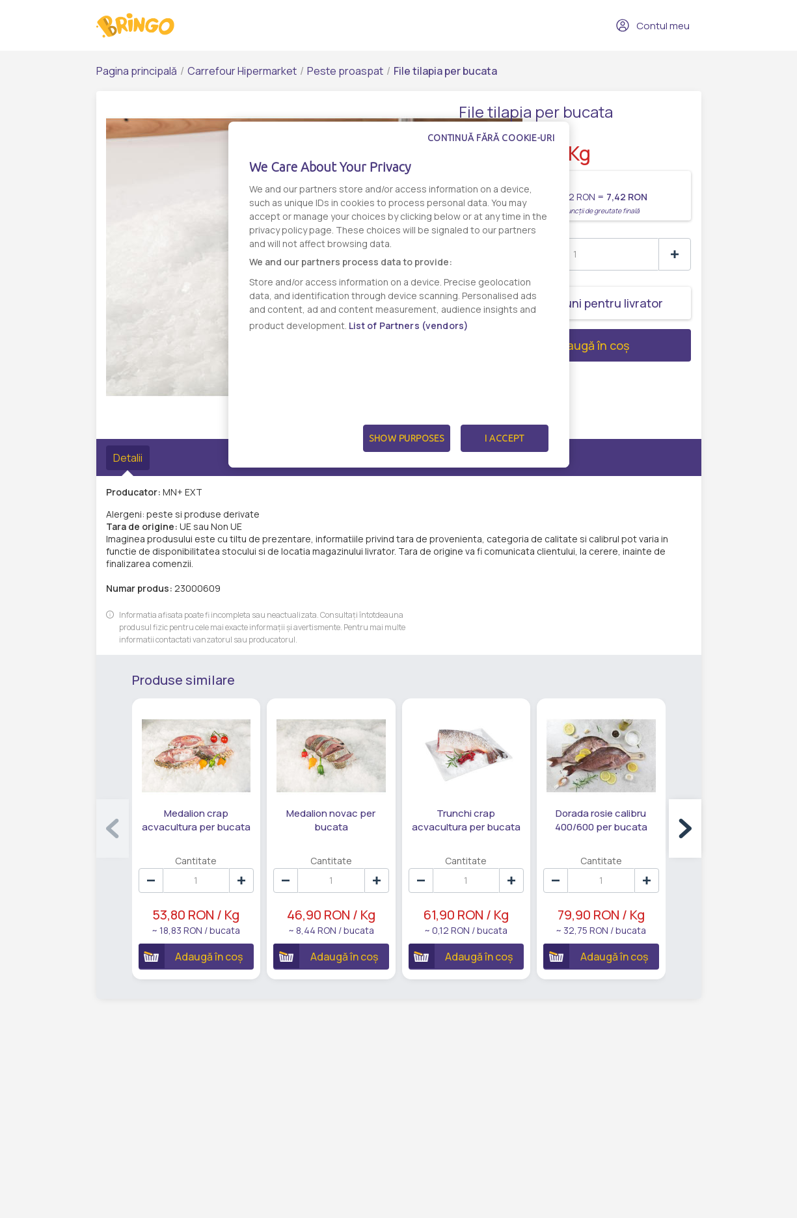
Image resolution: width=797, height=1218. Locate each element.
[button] (685, 828)
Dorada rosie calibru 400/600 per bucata (601, 820)
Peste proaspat (345, 71)
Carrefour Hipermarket (242, 71)
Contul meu (652, 25)
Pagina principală (136, 71)
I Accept (504, 438)
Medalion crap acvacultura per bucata (196, 820)
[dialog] (398, 295)
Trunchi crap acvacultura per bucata (466, 820)
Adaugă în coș (544, 345)
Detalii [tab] (127, 458)
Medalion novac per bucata (330, 820)
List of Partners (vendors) (409, 325)
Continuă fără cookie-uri (491, 138)
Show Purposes (406, 438)
